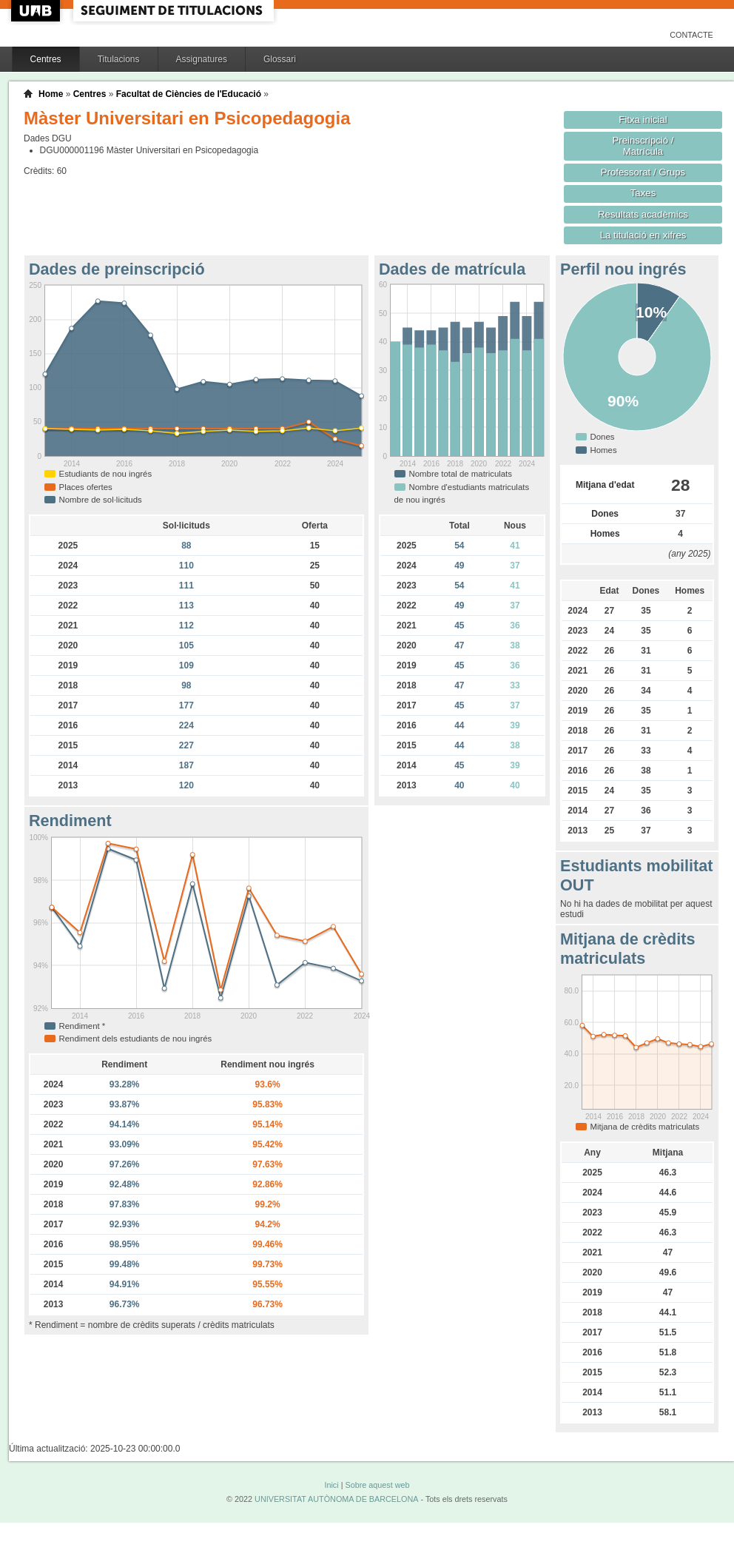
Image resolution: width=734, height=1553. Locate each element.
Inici (331, 1484)
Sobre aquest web (377, 1484)
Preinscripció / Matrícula (643, 146)
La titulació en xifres (643, 235)
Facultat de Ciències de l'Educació (188, 94)
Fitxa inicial (643, 119)
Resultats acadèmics (643, 214)
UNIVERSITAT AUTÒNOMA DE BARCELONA (336, 1499)
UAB (37, 10)
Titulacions (119, 59)
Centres (45, 59)
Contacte (691, 34)
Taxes (643, 192)
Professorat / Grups (643, 172)
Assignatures (201, 59)
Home (50, 94)
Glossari (279, 59)
